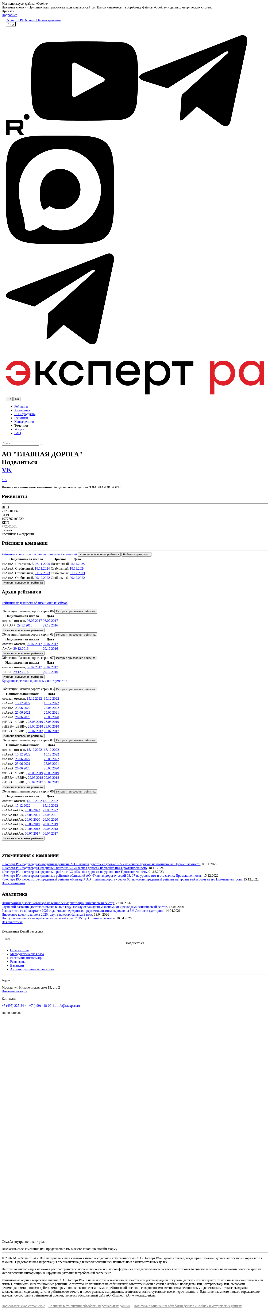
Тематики (21, 425)
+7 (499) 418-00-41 (42, 1005)
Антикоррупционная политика (32, 969)
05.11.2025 (42, 564)
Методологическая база (27, 954)
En (9, 399)
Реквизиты (17, 961)
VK (7, 470)
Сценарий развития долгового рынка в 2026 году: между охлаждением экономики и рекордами (70, 907)
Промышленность (187, 864)
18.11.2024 (42, 568)
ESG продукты (24, 414)
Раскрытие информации (27, 958)
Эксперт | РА (15, 20)
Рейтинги (21, 406)
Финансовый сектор (99, 903)
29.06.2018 (35, 726)
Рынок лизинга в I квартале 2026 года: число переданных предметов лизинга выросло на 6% (68, 910)
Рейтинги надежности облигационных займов (35, 603)
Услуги (19, 429)
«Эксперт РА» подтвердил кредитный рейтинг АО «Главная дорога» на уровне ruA (61, 868)
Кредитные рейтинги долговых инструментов (34, 681)
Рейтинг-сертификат (136, 554)
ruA (4, 480)
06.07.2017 (34, 620)
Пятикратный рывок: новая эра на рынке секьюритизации (43, 903)
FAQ (17, 433)
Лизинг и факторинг (149, 910)
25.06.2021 (22, 712)
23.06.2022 (22, 708)
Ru (17, 399)
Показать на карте (14, 991)
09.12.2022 (42, 578)
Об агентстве (19, 950)
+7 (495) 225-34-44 (15, 1005)
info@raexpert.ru (68, 1005)
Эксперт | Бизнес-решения (42, 20)
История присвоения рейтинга (99, 554)
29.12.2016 (24, 625)
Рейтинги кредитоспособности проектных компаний (39, 554)
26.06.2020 (22, 717)
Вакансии (17, 965)
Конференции (24, 421)
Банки (88, 914)
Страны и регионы (101, 918)
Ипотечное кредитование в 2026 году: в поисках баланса (42, 914)
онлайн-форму (107, 1249)
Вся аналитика (12, 922)
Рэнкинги (21, 418)
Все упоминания (13, 883)
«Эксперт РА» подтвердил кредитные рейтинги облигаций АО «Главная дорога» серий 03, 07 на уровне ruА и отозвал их (89, 875)
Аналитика (22, 410)
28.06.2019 (35, 722)
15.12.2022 (34, 698)
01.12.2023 (42, 573)
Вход (11, 24)
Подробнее (9, 15)
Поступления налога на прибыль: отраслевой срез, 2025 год (44, 918)
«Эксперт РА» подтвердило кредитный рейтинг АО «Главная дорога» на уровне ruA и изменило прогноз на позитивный (88, 864)
